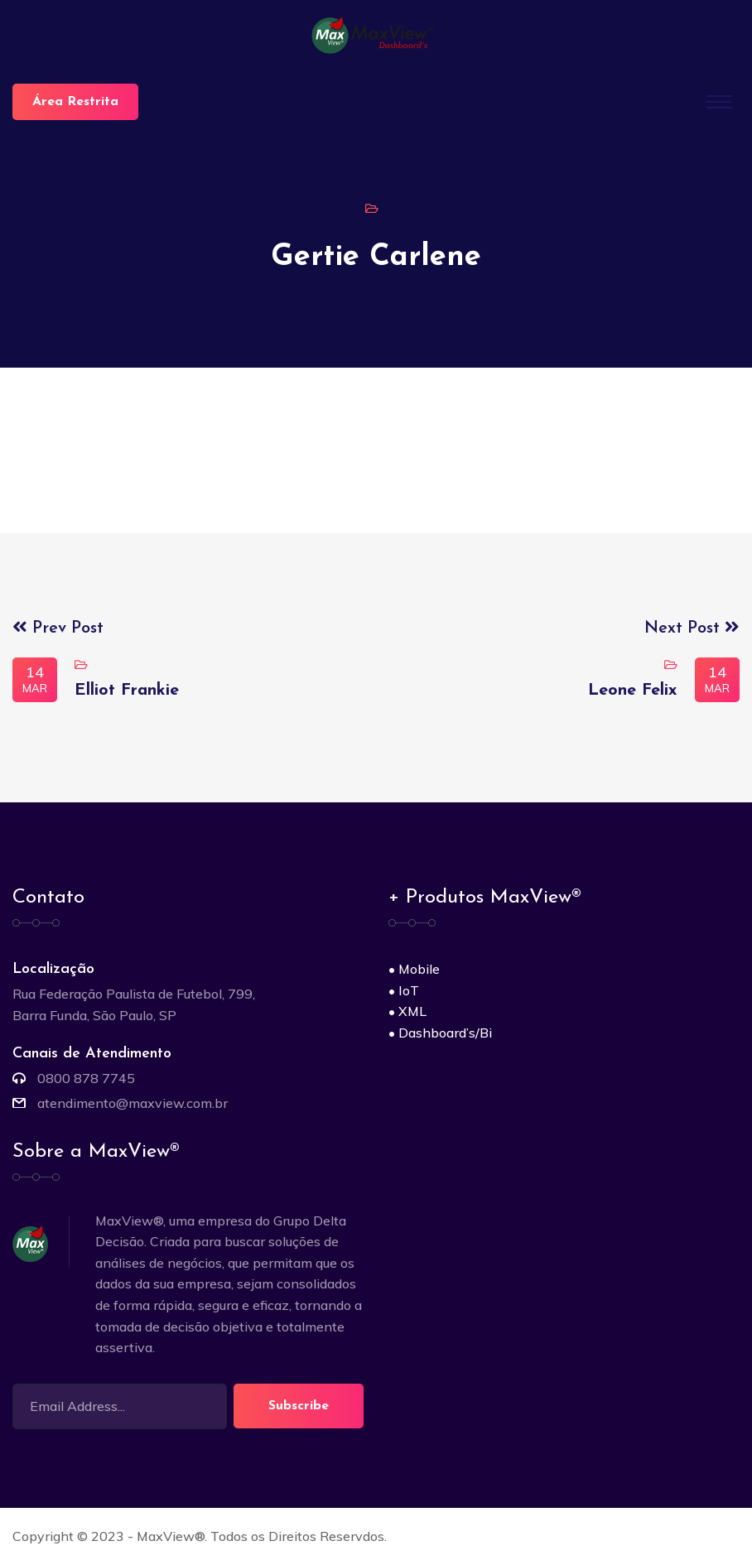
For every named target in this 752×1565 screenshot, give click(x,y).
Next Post (692, 628)
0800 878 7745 (86, 1078)
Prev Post (58, 628)
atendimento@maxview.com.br (132, 1103)
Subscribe (298, 1406)
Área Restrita (75, 101)
